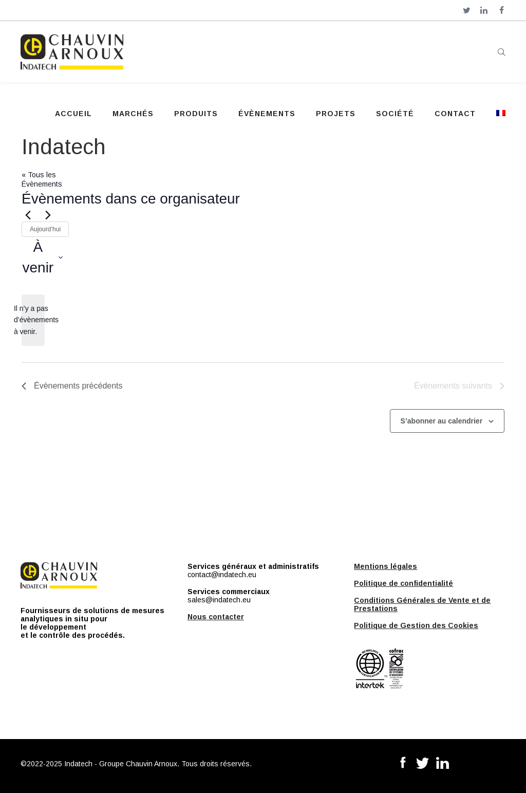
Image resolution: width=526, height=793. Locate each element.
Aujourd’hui (45, 229)
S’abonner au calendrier (442, 421)
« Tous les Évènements (42, 179)
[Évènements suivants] (48, 215)
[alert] (33, 320)
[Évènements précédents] (28, 215)
